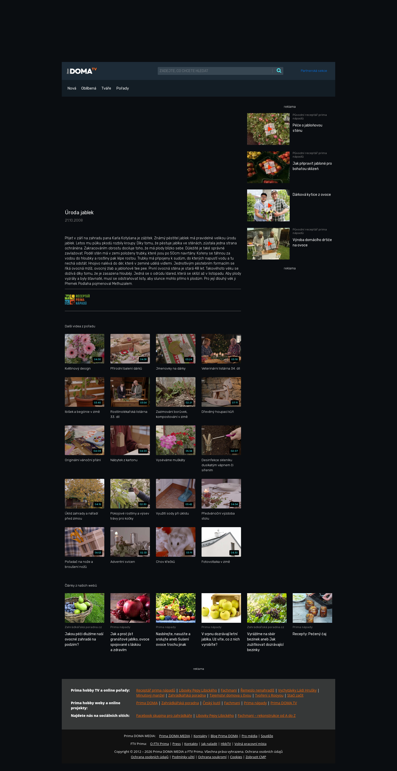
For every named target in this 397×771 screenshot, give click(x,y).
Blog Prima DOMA (224, 736)
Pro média (249, 736)
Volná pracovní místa (250, 743)
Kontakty (200, 736)
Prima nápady (255, 702)
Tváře (106, 88)
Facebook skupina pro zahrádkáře (164, 715)
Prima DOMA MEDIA (174, 736)
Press (176, 743)
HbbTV (226, 743)
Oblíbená (88, 88)
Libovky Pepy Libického (198, 690)
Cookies (236, 757)
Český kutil (211, 702)
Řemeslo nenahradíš (257, 690)
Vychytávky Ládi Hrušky (297, 690)
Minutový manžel (150, 695)
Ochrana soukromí (212, 757)
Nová (71, 88)
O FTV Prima (159, 743)
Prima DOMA (147, 702)
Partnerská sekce (314, 71)
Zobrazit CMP (256, 757)
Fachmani (229, 690)
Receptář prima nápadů (155, 690)
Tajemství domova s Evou (230, 695)
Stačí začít (295, 695)
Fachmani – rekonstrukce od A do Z (267, 715)
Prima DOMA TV (283, 702)
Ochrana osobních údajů (149, 757)
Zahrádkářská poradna (187, 695)
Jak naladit (209, 743)
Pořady (122, 88)
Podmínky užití (183, 757)
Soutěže (267, 736)
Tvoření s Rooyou (269, 695)
